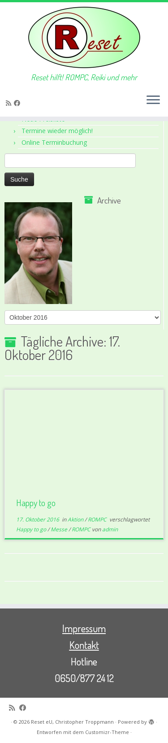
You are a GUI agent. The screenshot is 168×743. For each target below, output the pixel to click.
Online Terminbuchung (54, 142)
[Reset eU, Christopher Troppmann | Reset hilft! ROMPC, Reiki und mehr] (84, 37)
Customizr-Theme (107, 732)
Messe (60, 529)
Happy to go (36, 502)
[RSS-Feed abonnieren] (10, 103)
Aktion (76, 519)
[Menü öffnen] (153, 100)
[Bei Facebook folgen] (18, 103)
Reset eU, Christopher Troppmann (72, 721)
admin (110, 529)
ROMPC (98, 519)
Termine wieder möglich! (57, 130)
